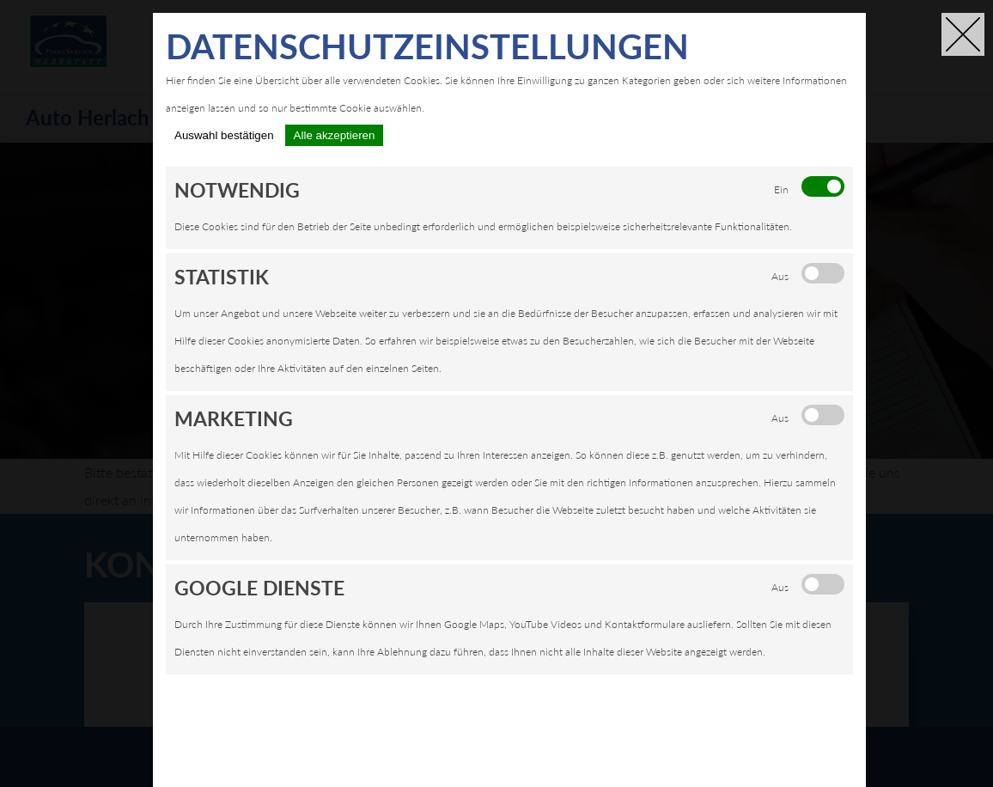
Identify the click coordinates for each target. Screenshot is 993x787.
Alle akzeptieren (334, 135)
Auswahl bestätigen (224, 135)
